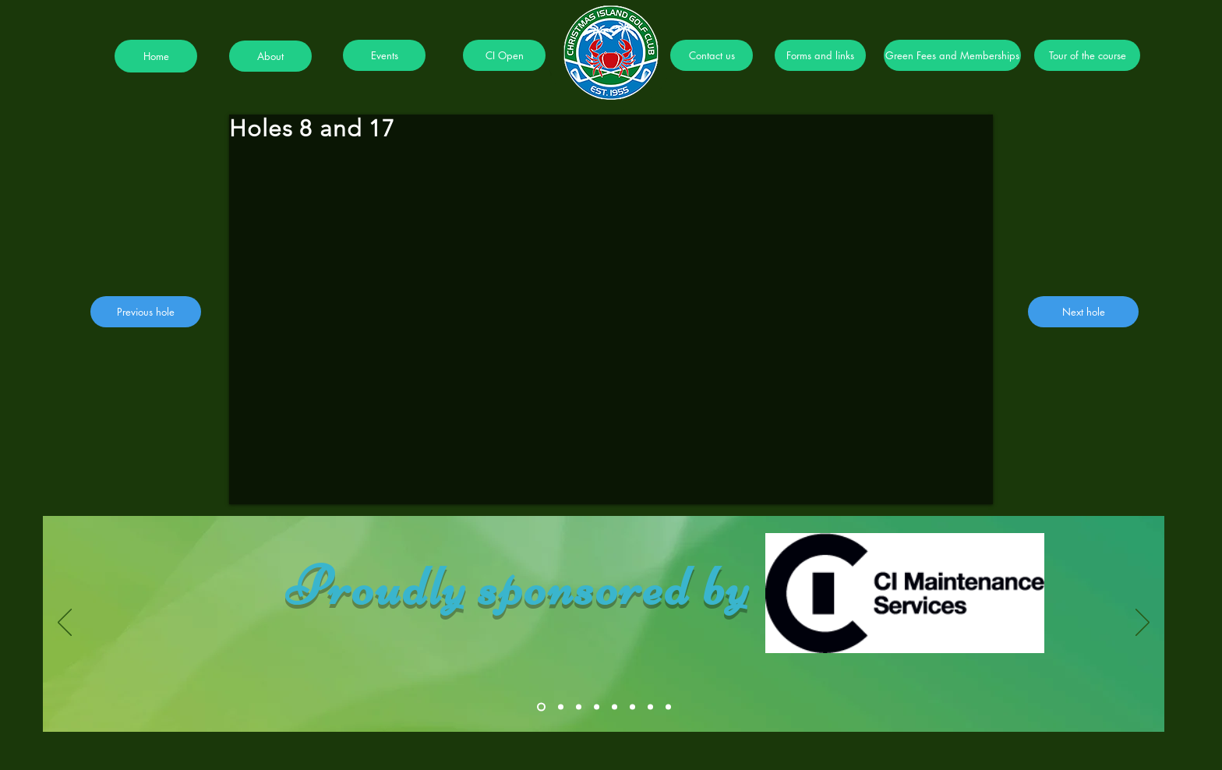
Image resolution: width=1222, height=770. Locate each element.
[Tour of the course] (1087, 55)
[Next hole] (1083, 311)
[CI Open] (504, 55)
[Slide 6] (632, 707)
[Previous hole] (145, 311)
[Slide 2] (560, 707)
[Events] (384, 55)
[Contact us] (711, 55)
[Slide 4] (596, 707)
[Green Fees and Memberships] (952, 55)
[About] (270, 56)
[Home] (156, 56)
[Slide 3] (578, 707)
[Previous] (65, 623)
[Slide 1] (541, 707)
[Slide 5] (614, 707)
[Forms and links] (820, 55)
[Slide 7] (650, 707)
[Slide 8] (668, 707)
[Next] (1142, 623)
